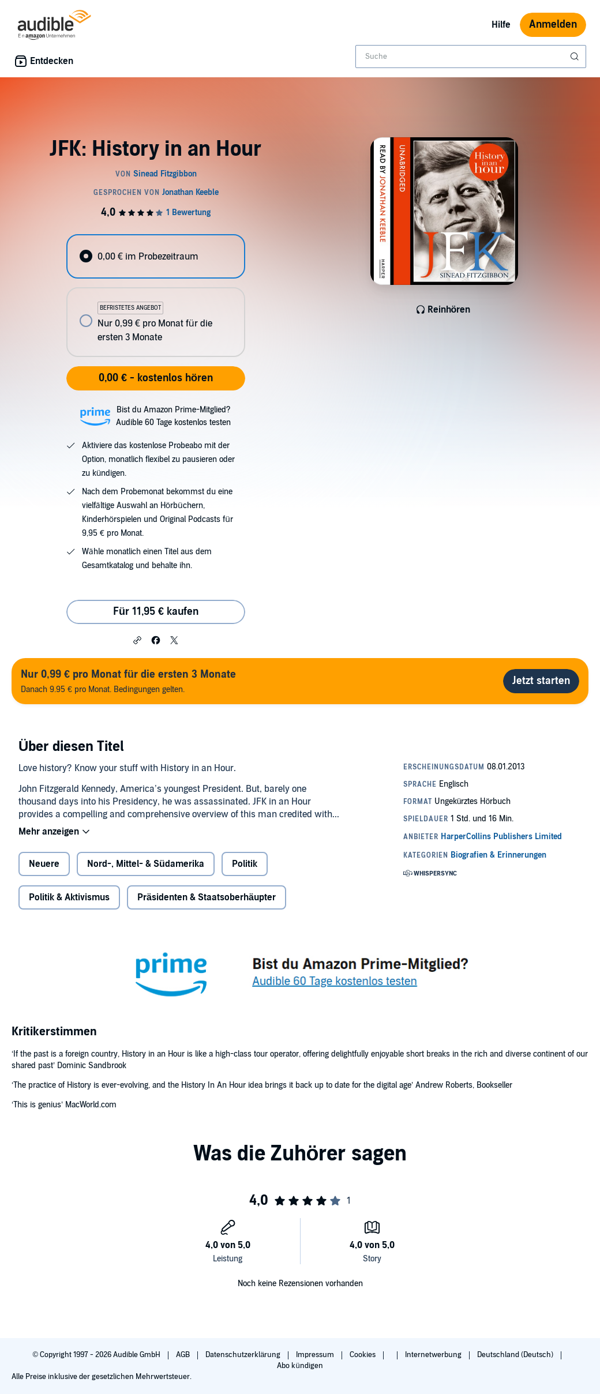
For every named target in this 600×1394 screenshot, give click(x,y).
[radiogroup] (155, 295)
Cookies (363, 1354)
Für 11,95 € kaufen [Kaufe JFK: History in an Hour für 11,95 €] (155, 612)
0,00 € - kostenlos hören (156, 378)
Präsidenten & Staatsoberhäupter (206, 897)
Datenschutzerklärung (243, 1354)
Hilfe (501, 25)
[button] (137, 640)
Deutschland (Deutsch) (516, 1354)
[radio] (155, 256)
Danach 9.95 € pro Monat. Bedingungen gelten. (128, 680)
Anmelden (553, 24)
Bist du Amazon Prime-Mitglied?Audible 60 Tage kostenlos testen (173, 416)
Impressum (316, 1354)
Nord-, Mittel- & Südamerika (145, 864)
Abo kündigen (299, 1365)
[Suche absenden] (575, 56)
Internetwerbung (434, 1354)
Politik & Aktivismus (69, 897)
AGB (184, 1354)
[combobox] (470, 56)
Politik (244, 864)
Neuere (44, 864)
